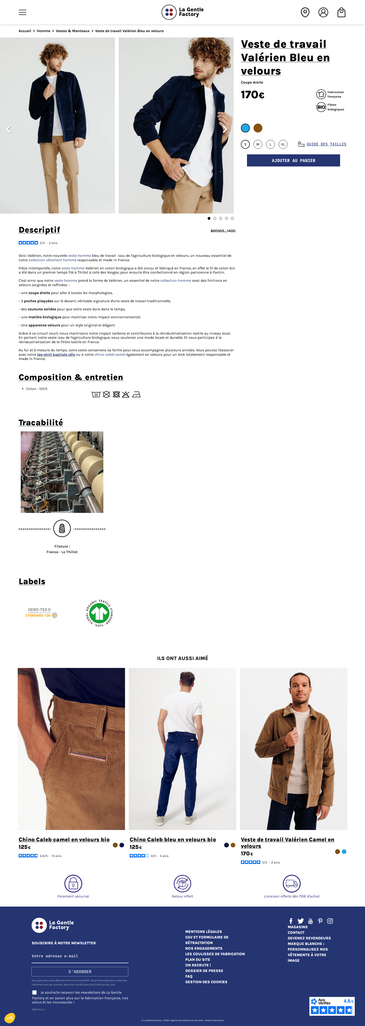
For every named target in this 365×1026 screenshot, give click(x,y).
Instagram (330, 921)
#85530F (257, 128)
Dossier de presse (204, 970)
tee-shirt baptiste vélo (56, 354)
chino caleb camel (110, 354)
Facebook (291, 921)
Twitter (300, 921)
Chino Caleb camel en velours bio (64, 839)
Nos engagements (204, 948)
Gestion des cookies (206, 982)
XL (283, 144)
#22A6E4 (245, 128)
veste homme (79, 255)
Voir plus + (39, 1009)
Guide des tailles (326, 144)
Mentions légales (203, 931)
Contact (296, 932)
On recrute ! (198, 965)
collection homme (175, 280)
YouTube (310, 921)
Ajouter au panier (293, 160)
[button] (9, 1018)
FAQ (189, 976)
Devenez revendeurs (309, 938)
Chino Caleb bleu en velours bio (173, 839)
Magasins (298, 927)
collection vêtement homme (52, 260)
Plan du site (197, 959)
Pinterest (320, 921)
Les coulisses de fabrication (215, 954)
